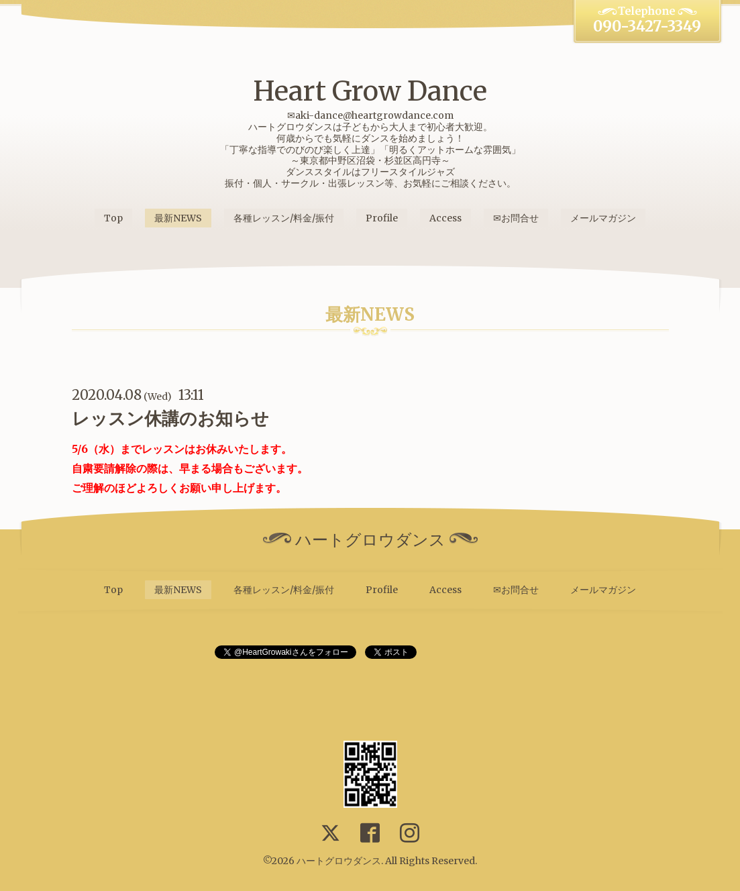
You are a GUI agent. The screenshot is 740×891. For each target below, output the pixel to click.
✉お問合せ (516, 218)
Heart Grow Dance (370, 91)
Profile (382, 218)
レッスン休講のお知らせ (170, 418)
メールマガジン (603, 218)
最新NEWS (178, 218)
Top (113, 218)
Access (445, 218)
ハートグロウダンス (339, 861)
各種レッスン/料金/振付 (283, 218)
